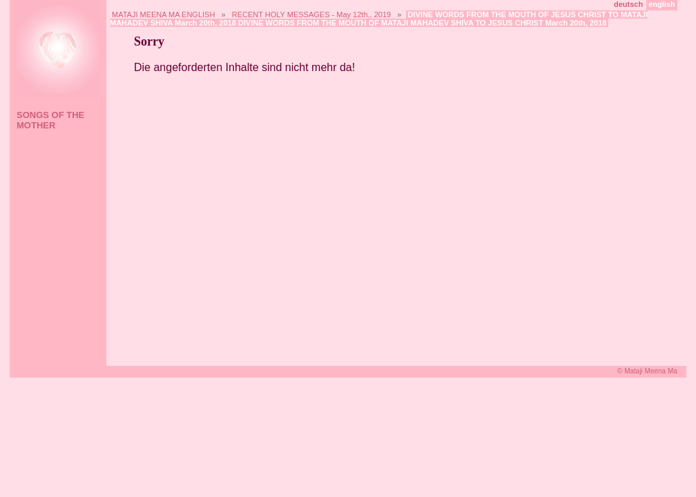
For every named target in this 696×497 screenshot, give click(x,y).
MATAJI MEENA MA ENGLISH (163, 14)
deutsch (628, 4)
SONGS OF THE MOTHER (50, 120)
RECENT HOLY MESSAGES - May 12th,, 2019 (311, 14)
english (661, 4)
